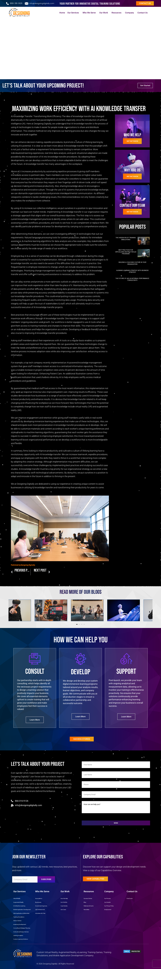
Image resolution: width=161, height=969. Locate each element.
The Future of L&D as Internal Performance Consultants (132, 279)
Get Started (145, 85)
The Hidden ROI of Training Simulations (126, 238)
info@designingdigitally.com (42, 3)
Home (62, 12)
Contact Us (143, 12)
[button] (77, 624)
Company (130, 12)
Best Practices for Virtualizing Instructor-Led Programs (125, 252)
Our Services (73, 12)
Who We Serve (90, 12)
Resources (117, 12)
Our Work (104, 12)
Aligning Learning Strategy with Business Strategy (132, 271)
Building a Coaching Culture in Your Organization (132, 263)
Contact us (145, 3)
